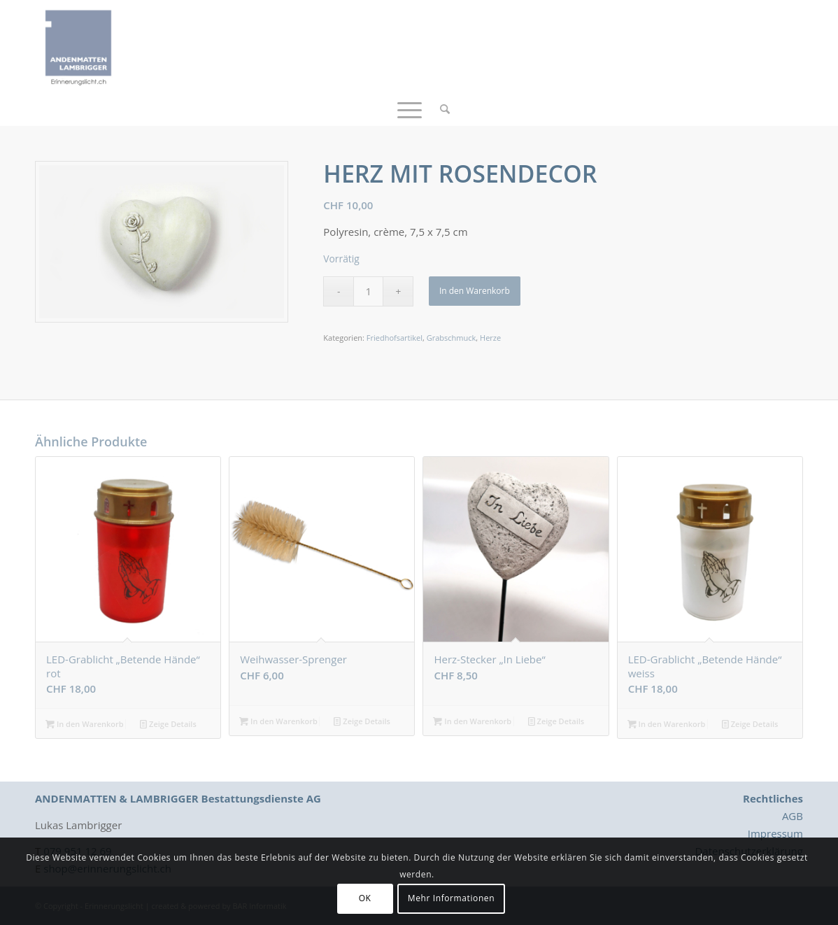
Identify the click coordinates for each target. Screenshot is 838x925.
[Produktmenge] (368, 291)
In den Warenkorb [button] (84, 723)
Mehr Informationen (451, 898)
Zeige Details (168, 723)
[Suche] (440, 108)
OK (365, 898)
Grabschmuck (451, 337)
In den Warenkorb (474, 291)
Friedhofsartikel (394, 337)
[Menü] (409, 108)
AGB (792, 816)
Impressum (775, 833)
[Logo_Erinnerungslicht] (78, 45)
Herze (490, 337)
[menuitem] (440, 108)
